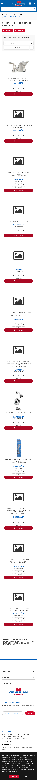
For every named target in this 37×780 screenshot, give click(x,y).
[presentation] (19, 719)
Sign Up (30, 713)
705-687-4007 (11, 738)
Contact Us (7, 683)
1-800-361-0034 (26, 738)
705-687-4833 (9, 741)
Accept (13, 776)
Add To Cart (19, 94)
